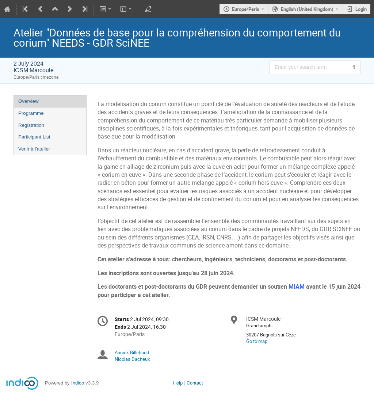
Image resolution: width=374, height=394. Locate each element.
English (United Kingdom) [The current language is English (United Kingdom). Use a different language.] (307, 9)
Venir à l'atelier (34, 149)
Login (361, 9)
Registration (31, 125)
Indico (77, 383)
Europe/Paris (245, 9)
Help (178, 383)
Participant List (34, 137)
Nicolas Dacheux (132, 359)
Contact (195, 383)
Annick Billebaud (132, 352)
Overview (28, 101)
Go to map (256, 341)
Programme (31, 113)
